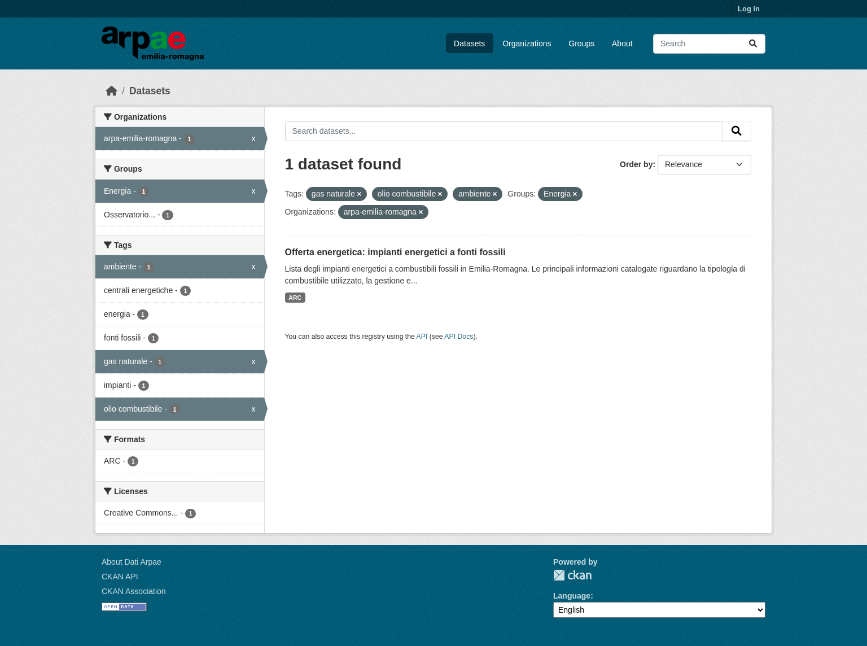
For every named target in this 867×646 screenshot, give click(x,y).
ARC (294, 297)
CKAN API (120, 576)
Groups (581, 43)
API (422, 337)
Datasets (469, 43)
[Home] (111, 91)
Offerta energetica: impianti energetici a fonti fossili (395, 252)
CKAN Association (134, 591)
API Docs (458, 337)
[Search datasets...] (709, 44)
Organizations (526, 43)
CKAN (572, 575)
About (622, 43)
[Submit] (753, 44)
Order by (636, 164)
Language (571, 595)
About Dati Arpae (131, 561)
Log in (749, 9)
